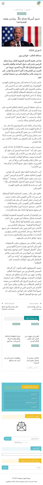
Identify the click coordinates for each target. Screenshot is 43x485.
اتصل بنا (33, 407)
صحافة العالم (21, 13)
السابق (35, 367)
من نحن (33, 398)
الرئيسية (33, 394)
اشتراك (7, 439)
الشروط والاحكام (31, 402)
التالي (30, 367)
